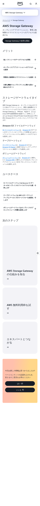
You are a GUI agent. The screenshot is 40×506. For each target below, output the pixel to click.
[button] (15, 13)
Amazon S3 (26, 130)
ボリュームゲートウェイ (11, 158)
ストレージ (6, 20)
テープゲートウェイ (9, 145)
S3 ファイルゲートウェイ (11, 130)
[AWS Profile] (36, 4)
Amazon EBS (10, 160)
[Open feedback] (38, 253)
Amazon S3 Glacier (9, 147)
